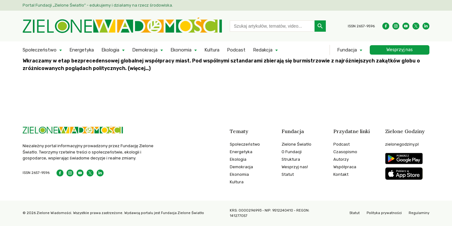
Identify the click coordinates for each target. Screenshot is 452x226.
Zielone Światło (296, 144)
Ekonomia (180, 50)
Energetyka (81, 50)
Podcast (236, 50)
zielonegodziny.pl (402, 144)
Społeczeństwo (39, 50)
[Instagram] (395, 26)
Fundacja (347, 50)
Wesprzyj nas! (295, 166)
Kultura (211, 50)
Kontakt (340, 174)
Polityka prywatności (384, 213)
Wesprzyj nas (399, 49)
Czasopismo (345, 151)
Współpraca (344, 166)
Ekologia (110, 50)
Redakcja (262, 50)
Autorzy (341, 159)
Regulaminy (419, 213)
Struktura (291, 159)
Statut (288, 174)
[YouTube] (405, 26)
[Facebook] (385, 26)
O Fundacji (292, 151)
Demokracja (145, 50)
